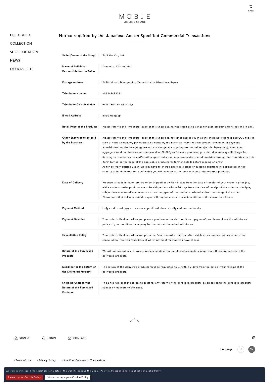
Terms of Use (23, 360)
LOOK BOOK (20, 35)
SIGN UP (22, 338)
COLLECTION (21, 44)
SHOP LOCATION (24, 52)
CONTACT (77, 338)
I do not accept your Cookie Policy (67, 377)
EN (252, 349)
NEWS (15, 61)
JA (240, 349)
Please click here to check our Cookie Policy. (136, 371)
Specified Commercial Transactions (84, 360)
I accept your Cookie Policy (24, 377)
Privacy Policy (47, 360)
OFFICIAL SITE (22, 69)
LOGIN (49, 338)
